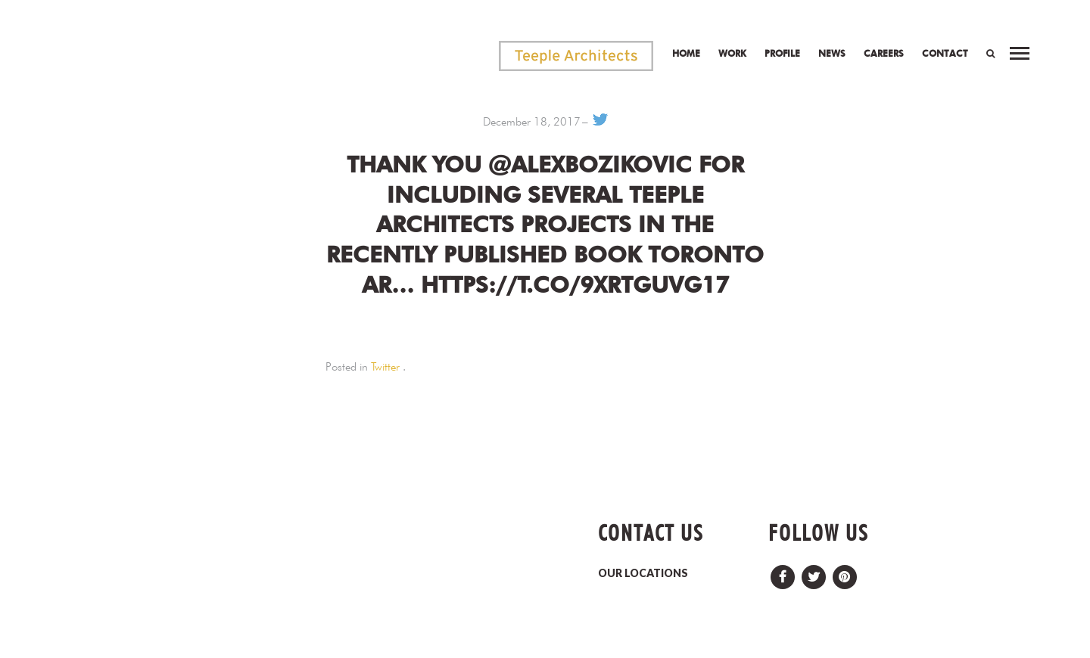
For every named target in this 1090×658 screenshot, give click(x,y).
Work (732, 53)
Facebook (783, 572)
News (832, 53)
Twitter (385, 367)
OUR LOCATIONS (643, 572)
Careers (884, 53)
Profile (782, 53)
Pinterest (845, 572)
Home (686, 53)
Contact (945, 53)
